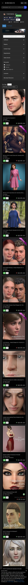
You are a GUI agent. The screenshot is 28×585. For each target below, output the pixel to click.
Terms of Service (19, 580)
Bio (18, 19)
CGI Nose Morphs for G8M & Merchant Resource (15, 379)
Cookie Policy (10, 581)
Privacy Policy (21, 581)
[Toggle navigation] (2, 3)
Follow (18, 15)
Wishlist (13, 19)
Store (11, 17)
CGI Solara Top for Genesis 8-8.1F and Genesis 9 (15, 230)
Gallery (17, 17)
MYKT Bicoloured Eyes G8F (10, 492)
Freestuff (6, 19)
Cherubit (6, 457)
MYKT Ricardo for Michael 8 (10, 531)
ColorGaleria (7, 120)
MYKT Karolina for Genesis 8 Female (12, 568)
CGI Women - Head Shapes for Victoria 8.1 (13, 342)
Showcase (9, 25)
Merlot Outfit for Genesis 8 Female (11, 454)
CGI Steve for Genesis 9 (9, 118)
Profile (6, 17)
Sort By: (9, 86)
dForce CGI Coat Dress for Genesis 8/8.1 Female (15, 192)
